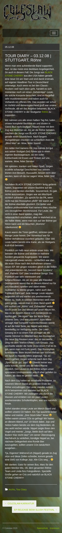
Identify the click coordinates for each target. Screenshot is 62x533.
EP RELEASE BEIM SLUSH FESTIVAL (35, 509)
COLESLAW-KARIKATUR (19, 503)
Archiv (12, 489)
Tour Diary (21, 489)
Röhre (45, 112)
